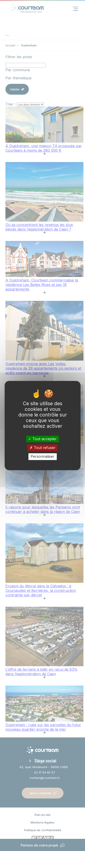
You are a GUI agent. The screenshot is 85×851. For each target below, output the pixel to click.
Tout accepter (42, 439)
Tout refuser (43, 447)
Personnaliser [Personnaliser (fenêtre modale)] (42, 456)
